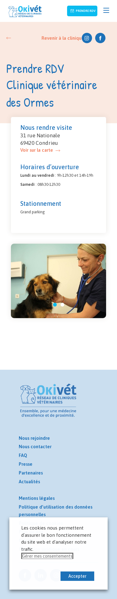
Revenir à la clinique (62, 38)
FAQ (23, 455)
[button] (55, 305)
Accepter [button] (77, 576)
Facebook (100, 38)
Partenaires (31, 472)
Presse (25, 464)
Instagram (87, 38)
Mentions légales (37, 498)
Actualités (29, 481)
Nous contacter (35, 446)
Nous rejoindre (34, 438)
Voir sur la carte (36, 150)
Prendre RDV (85, 11)
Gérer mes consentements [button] (47, 556)
